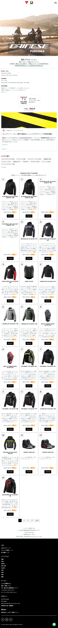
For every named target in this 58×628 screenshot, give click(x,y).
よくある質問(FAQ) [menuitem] (6, 583)
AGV (26, 161)
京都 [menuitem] (2, 572)
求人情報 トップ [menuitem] (5, 552)
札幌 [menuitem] (2, 559)
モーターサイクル (8, 159)
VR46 (6, 149)
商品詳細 (10, 216)
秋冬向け (17, 161)
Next (37, 520)
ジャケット (6, 161)
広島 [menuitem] (2, 574)
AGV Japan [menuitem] (4, 601)
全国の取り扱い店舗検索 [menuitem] (7, 605)
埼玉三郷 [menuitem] (3, 566)
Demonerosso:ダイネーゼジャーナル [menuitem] (10, 603)
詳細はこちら (4, 92)
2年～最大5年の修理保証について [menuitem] (9, 588)
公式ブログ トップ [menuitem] (5, 548)
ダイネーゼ (35, 161)
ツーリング (21, 159)
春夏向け (47, 159)
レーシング (46, 161)
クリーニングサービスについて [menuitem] (9, 592)
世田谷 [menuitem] (2, 563)
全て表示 (3, 167)
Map (34, 528)
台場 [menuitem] (2, 561)
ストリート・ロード (35, 159)
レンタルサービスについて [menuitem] (7, 590)
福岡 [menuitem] (2, 577)
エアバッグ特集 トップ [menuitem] (6, 550)
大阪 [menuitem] (2, 570)
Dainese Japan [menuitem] (5, 599)
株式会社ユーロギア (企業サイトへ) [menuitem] (10, 612)
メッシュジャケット (9, 164)
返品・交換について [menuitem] (6, 585)
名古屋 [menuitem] (2, 568)
